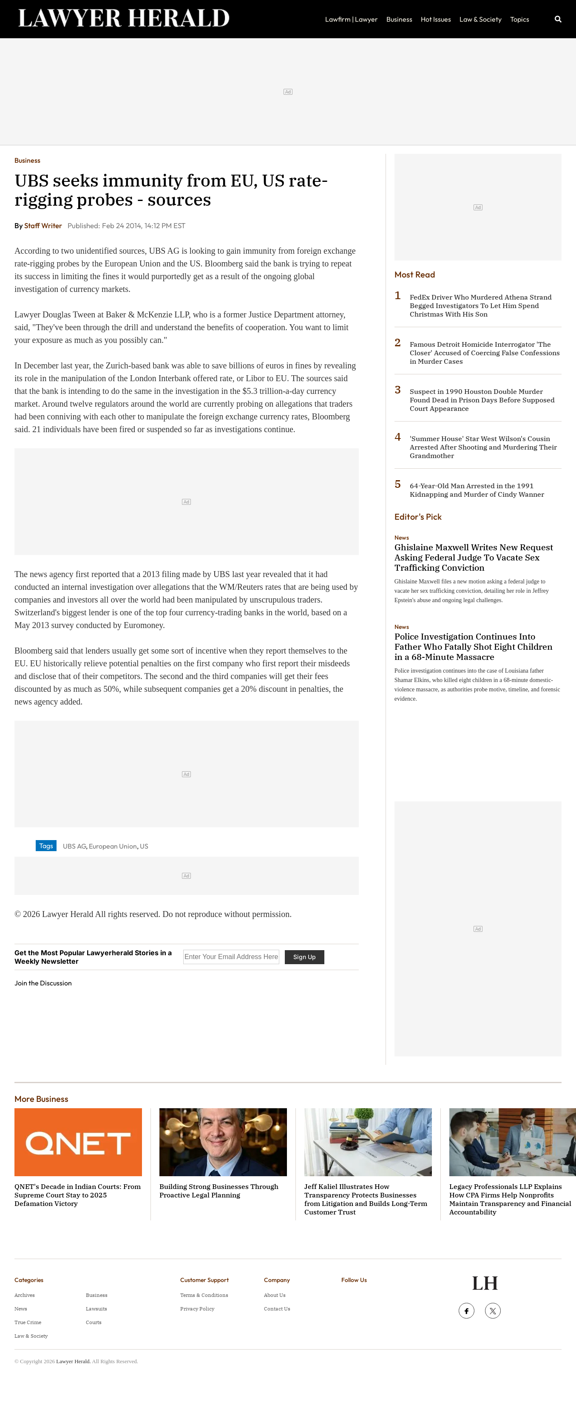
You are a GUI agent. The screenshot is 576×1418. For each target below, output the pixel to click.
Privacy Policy (197, 1308)
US (144, 846)
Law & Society (481, 19)
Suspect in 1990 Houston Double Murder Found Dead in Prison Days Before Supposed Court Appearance (482, 400)
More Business (41, 1098)
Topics (519, 19)
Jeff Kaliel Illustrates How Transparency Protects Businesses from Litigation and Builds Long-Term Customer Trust (365, 1199)
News (401, 537)
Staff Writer (43, 225)
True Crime (27, 1322)
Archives (24, 1295)
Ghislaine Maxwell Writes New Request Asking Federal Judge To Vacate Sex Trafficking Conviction (473, 557)
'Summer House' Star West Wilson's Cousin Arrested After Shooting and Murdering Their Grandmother (483, 447)
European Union (113, 846)
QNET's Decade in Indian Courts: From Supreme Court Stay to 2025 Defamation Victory (77, 1195)
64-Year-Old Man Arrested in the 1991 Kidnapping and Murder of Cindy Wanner (477, 489)
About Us (275, 1295)
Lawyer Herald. (73, 1361)
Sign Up (304, 956)
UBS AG (74, 846)
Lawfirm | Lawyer (351, 19)
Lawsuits (96, 1308)
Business (399, 19)
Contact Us (277, 1308)
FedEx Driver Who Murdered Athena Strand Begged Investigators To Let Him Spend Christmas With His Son (481, 305)
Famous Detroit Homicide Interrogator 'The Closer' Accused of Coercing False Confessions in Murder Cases (485, 352)
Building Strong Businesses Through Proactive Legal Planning (218, 1190)
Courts (94, 1322)
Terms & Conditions (204, 1295)
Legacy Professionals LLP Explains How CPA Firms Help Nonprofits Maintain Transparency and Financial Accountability (510, 1199)
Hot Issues (436, 19)
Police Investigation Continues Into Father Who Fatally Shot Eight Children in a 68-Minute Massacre (473, 646)
